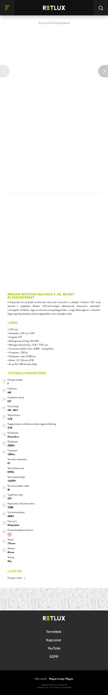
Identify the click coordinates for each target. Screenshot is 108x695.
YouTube (54, 648)
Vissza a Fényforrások (54, 23)
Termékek (54, 631)
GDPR (54, 656)
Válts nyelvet (54, 678)
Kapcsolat (54, 640)
